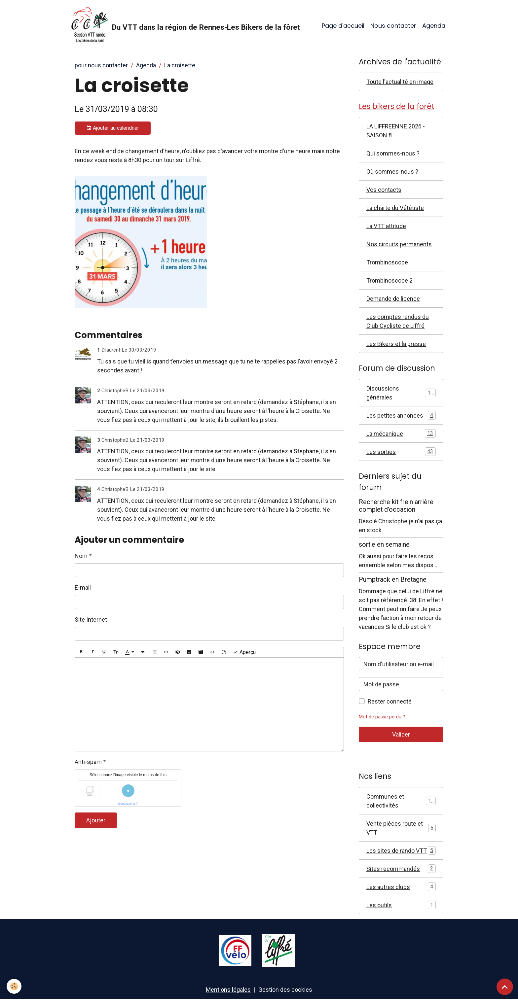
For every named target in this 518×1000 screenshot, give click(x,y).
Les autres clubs (401, 886)
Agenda (433, 25)
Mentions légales (228, 989)
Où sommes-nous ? (392, 171)
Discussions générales (401, 393)
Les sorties (401, 451)
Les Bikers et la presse (396, 343)
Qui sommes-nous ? (393, 153)
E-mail (83, 587)
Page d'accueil (343, 25)
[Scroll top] (505, 987)
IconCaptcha (126, 803)
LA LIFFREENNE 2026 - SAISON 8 (395, 131)
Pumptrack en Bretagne (392, 579)
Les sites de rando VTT (401, 850)
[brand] (185, 26)
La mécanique (401, 433)
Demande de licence (393, 298)
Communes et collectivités (401, 801)
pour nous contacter (101, 65)
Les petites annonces (401, 415)
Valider (401, 734)
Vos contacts (383, 189)
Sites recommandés (401, 868)
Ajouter (95, 820)
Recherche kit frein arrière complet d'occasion (396, 506)
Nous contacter (393, 25)
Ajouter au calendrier (112, 128)
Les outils (401, 905)
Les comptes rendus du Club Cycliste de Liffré (397, 321)
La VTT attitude (386, 226)
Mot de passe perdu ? (382, 717)
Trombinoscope (387, 262)
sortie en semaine (384, 544)
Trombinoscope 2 (389, 280)
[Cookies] (14, 986)
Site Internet (91, 619)
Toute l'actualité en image (399, 81)
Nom (81, 555)
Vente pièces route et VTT (401, 828)
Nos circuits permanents (399, 244)
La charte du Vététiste (395, 207)
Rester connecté (390, 701)
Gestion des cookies (285, 989)
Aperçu (244, 652)
